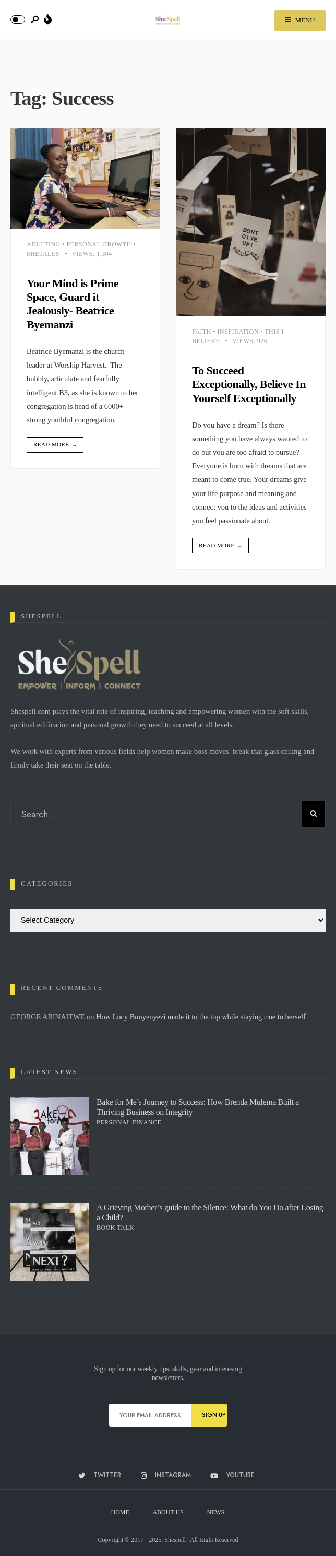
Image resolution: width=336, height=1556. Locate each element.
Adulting (44, 244)
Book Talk (115, 1227)
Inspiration (238, 331)
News (216, 1512)
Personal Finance (129, 1122)
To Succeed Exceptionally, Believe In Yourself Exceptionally (249, 384)
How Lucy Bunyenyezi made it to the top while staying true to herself (201, 1016)
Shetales (43, 253)
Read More (56, 445)
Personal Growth (98, 244)
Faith (201, 331)
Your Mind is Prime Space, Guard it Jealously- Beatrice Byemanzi (72, 304)
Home (120, 1512)
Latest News (49, 1072)
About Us (167, 1512)
